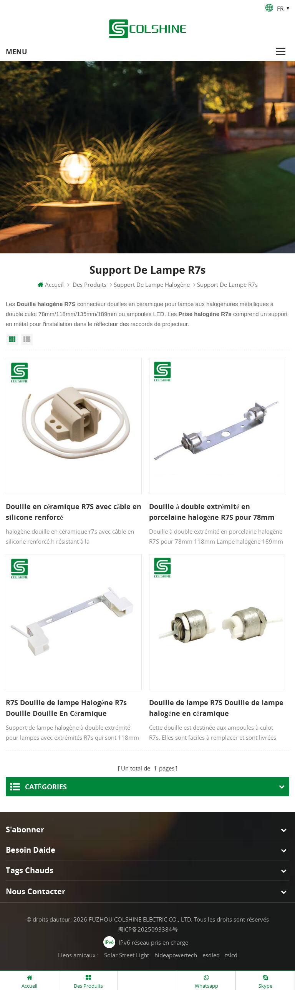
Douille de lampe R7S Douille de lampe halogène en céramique (216, 708)
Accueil (51, 285)
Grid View (12, 340)
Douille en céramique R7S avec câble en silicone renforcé (73, 512)
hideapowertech (175, 954)
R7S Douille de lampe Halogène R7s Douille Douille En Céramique (66, 708)
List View (27, 340)
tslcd (231, 954)
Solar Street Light (126, 954)
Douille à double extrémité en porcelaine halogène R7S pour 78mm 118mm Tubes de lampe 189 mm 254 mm (212, 512)
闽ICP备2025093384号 (148, 928)
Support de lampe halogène (152, 285)
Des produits (89, 285)
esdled (211, 954)
